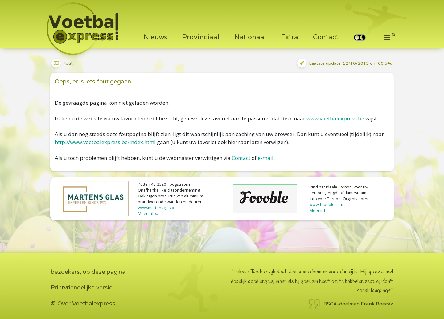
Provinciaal (200, 37)
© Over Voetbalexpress (83, 303)
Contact (326, 37)
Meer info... (148, 213)
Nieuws (155, 37)
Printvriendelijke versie (82, 287)
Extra (289, 37)
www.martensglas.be (157, 207)
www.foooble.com (326, 204)
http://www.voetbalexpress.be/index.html (105, 142)
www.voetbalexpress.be (335, 118)
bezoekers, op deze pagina (88, 272)
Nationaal (250, 37)
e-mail (265, 157)
